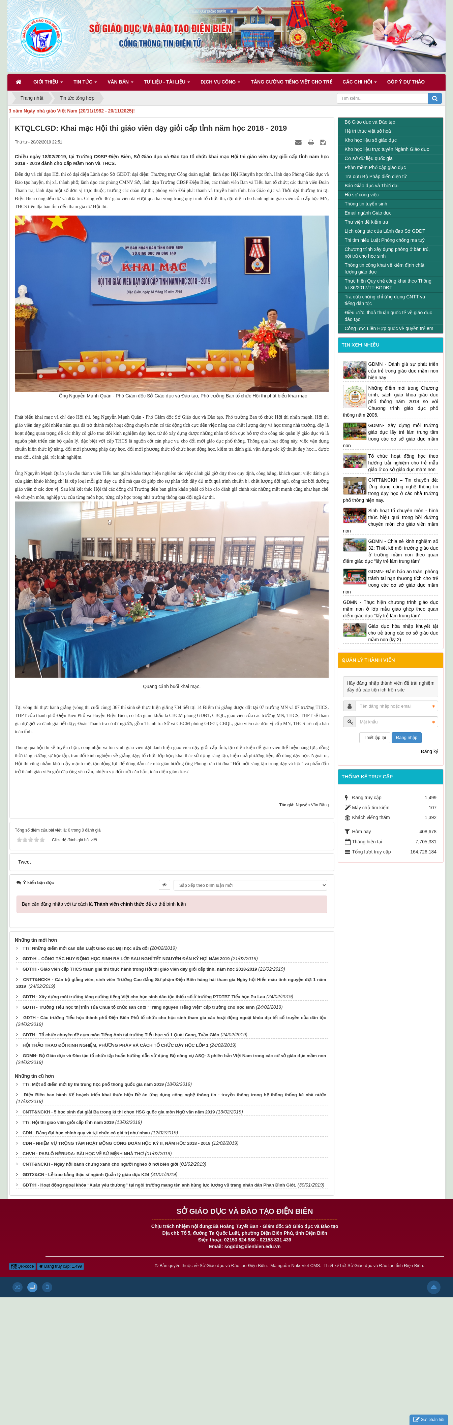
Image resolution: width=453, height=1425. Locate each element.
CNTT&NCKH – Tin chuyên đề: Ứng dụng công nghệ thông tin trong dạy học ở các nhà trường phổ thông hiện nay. (391, 490)
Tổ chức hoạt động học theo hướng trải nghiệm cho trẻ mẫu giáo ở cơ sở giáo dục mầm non (403, 462)
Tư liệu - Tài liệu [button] (167, 84)
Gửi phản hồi (428, 1420)
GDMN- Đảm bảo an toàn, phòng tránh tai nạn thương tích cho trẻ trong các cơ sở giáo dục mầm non (391, 581)
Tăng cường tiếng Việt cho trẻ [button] (291, 82)
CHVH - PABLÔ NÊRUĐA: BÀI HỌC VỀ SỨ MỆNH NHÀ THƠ (83, 1153)
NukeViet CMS (305, 1265)
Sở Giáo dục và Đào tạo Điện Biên (233, 1265)
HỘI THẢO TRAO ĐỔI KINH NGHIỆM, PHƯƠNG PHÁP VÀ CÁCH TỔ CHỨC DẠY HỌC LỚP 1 (116, 1045)
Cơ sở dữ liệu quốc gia (369, 158)
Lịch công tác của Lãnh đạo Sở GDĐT (385, 231)
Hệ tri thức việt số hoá (368, 131)
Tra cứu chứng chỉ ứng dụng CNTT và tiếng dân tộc (385, 300)
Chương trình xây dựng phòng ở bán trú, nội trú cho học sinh (387, 253)
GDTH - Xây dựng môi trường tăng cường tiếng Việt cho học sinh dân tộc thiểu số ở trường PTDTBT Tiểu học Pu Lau (144, 996)
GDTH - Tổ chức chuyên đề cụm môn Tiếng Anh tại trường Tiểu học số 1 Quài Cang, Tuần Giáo (121, 1034)
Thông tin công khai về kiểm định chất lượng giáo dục (385, 268)
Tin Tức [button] (85, 84)
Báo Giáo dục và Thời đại (372, 185)
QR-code (22, 1266)
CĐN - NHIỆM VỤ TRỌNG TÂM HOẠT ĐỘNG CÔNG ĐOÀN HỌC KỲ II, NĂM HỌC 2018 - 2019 (117, 1143)
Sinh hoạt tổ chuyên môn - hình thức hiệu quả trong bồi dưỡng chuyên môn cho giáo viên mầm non (391, 520)
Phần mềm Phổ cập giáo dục (375, 167)
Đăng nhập (406, 737)
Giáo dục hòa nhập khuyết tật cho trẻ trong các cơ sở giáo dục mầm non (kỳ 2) (403, 632)
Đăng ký (429, 751)
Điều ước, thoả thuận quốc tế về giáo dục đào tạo (388, 316)
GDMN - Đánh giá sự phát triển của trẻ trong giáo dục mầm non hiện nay (403, 370)
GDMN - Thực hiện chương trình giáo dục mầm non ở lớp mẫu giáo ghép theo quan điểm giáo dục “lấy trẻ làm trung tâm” (391, 609)
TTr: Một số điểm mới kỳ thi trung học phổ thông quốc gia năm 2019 (93, 1084)
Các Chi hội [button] (360, 84)
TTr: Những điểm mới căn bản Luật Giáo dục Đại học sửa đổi (86, 948)
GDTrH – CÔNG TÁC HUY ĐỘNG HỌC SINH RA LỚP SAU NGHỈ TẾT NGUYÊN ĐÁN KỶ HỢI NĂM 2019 (126, 958)
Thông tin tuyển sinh (366, 203)
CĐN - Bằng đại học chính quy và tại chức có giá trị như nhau (86, 1132)
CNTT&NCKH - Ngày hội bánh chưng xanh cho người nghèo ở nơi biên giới (100, 1164)
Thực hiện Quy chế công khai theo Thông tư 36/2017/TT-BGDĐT (388, 284)
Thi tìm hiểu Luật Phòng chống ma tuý (385, 240)
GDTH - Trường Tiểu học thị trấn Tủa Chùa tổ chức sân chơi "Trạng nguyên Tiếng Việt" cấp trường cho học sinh (139, 1007)
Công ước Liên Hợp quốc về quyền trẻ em (389, 328)
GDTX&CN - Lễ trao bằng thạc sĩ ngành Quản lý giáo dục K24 (86, 1174)
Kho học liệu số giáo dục (371, 140)
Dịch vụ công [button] (220, 84)
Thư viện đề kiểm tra (366, 222)
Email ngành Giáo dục (368, 213)
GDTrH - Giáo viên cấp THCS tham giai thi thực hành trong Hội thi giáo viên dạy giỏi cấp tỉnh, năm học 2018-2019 (140, 969)
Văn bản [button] (120, 84)
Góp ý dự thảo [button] (406, 82)
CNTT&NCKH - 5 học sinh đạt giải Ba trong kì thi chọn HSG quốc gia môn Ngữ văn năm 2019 (119, 1111)
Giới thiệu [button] (48, 84)
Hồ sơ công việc (362, 194)
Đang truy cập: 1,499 (60, 1266)
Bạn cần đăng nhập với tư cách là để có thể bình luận (104, 904)
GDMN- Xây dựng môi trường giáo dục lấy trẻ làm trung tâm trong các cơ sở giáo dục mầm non (391, 435)
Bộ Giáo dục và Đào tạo (370, 122)
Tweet (24, 862)
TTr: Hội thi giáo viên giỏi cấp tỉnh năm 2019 (68, 1122)
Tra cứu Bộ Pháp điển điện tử (376, 176)
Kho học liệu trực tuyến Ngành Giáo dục (387, 149)
